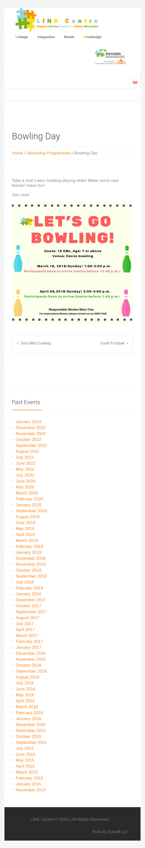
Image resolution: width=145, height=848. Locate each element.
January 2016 (28, 718)
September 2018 (31, 576)
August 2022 (27, 451)
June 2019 (25, 522)
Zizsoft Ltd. (118, 831)
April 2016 (25, 701)
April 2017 (25, 629)
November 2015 (31, 730)
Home (17, 153)
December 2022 (31, 427)
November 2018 (31, 564)
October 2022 (28, 439)
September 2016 (31, 671)
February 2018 (29, 588)
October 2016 (28, 665)
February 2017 (29, 641)
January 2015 (28, 784)
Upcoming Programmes (48, 153)
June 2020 (25, 481)
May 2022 (25, 469)
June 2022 (25, 463)
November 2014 (31, 790)
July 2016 (25, 683)
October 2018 (28, 570)
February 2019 (29, 546)
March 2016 (27, 706)
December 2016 (31, 653)
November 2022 (31, 433)
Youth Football (112, 343)
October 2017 (28, 606)
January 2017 (28, 647)
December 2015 (31, 724)
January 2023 (28, 421)
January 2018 (28, 594)
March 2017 (27, 635)
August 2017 (27, 617)
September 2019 (31, 511)
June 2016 (25, 689)
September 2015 (31, 742)
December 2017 (31, 600)
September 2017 (31, 611)
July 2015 (25, 748)
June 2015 (25, 754)
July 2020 (25, 475)
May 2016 (25, 695)
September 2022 (31, 445)
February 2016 (29, 712)
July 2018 (25, 582)
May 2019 (25, 528)
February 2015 (29, 778)
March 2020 (27, 493)
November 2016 (31, 659)
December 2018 (31, 558)
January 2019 (28, 552)
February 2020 (29, 499)
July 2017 (25, 623)
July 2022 (25, 457)
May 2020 (25, 487)
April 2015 (25, 766)
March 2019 (27, 540)
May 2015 (25, 760)
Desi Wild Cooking (36, 343)
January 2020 (28, 505)
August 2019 (27, 516)
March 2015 (27, 772)
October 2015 (28, 736)
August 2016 (27, 677)
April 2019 (25, 534)
